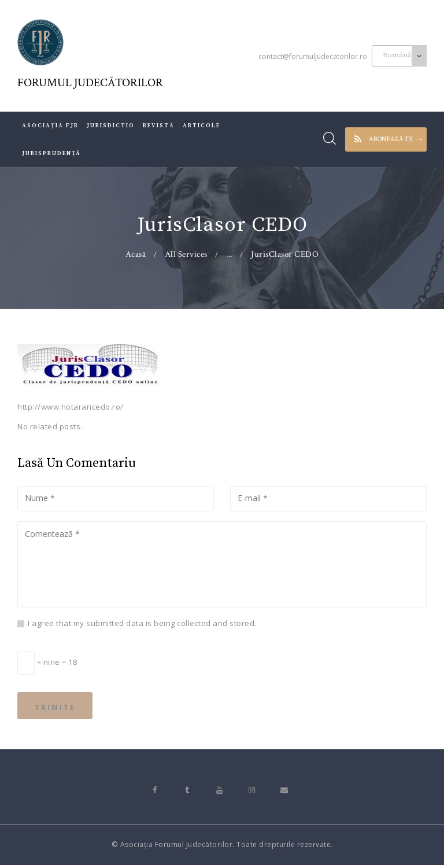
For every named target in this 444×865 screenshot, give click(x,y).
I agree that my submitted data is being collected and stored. (142, 623)
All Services (186, 254)
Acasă (135, 254)
